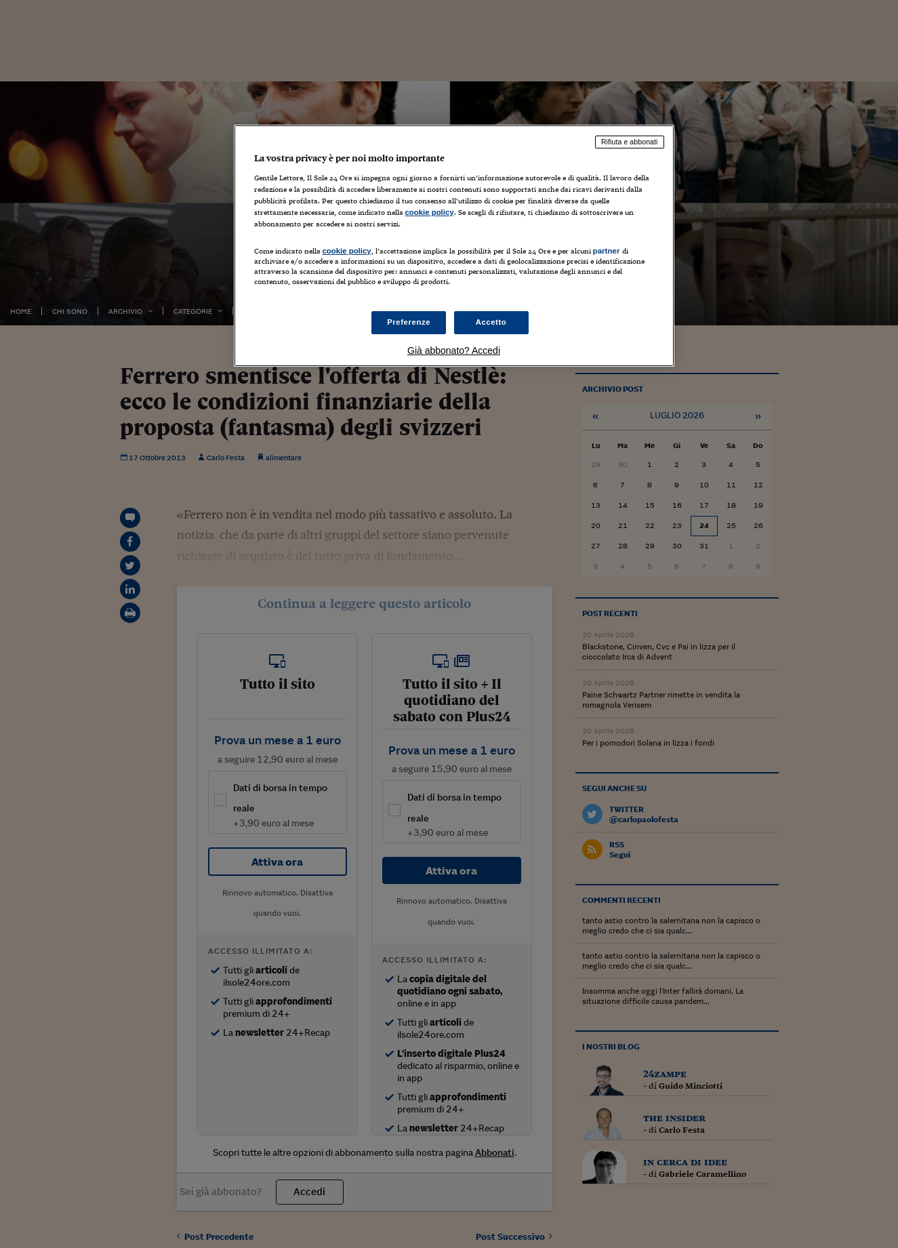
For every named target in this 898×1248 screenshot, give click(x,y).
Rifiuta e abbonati (629, 142)
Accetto (491, 322)
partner (606, 251)
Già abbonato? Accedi (453, 350)
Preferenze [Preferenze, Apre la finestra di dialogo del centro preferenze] (408, 322)
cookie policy (429, 212)
